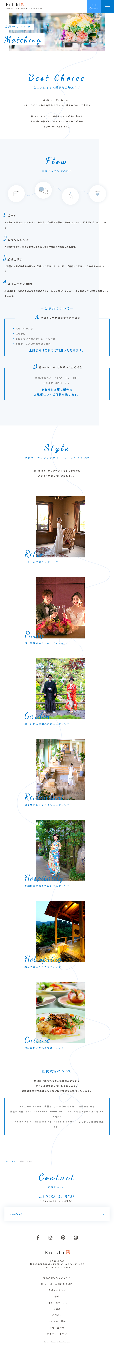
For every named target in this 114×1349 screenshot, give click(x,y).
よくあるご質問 (57, 1321)
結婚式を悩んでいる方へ (57, 1277)
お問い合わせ (57, 1327)
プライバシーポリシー (57, 1333)
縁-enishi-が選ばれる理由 (57, 1284)
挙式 (57, 1296)
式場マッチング (57, 1290)
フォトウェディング (57, 1302)
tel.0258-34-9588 (57, 1197)
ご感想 (57, 1309)
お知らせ (57, 1315)
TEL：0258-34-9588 (57, 1267)
